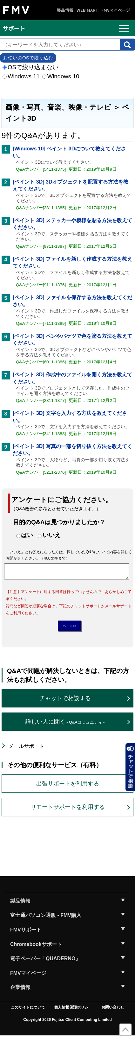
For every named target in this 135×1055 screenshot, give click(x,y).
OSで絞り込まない (30, 67)
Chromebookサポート (36, 963)
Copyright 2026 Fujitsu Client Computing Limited (67, 1038)
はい (27, 535)
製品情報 (65, 10)
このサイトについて (28, 1026)
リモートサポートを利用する (67, 826)
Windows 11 (21, 76)
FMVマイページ (115, 10)
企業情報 (20, 1006)
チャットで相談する (65, 717)
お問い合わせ (112, 1026)
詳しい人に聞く (65, 740)
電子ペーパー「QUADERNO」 (45, 977)
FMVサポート (25, 948)
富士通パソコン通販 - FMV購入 (45, 934)
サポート (14, 28)
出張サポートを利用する (67, 802)
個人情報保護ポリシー (73, 1026)
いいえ (52, 535)
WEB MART (87, 10)
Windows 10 (60, 76)
